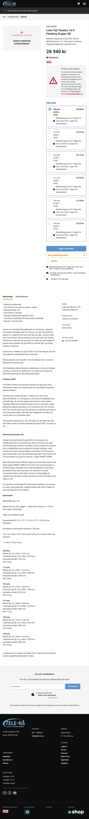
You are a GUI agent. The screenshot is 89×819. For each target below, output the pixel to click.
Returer (5, 763)
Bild (4, 17)
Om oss (63, 750)
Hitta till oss (65, 756)
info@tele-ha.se (38, 736)
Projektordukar (13, 17)
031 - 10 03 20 (37, 733)
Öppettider (65, 760)
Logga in (64, 746)
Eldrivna (24, 17)
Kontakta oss (7, 760)
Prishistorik (52, 58)
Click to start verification (47, 695)
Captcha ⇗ (53, 697)
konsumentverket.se (74, 94)
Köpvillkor (6, 756)
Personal (64, 753)
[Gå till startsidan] (9, 4)
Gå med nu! (73, 686)
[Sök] (44, 10)
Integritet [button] (64, 763)
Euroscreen (66, 328)
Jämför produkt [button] (70, 341)
